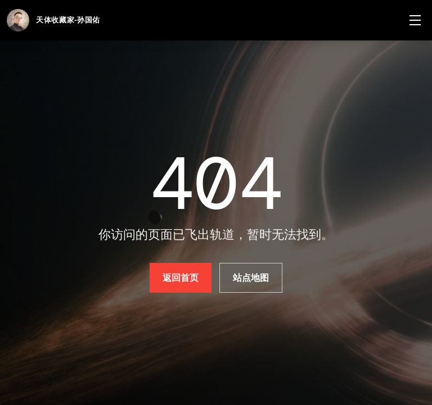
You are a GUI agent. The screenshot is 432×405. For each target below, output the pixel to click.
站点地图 (251, 277)
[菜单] (415, 20)
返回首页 (181, 277)
